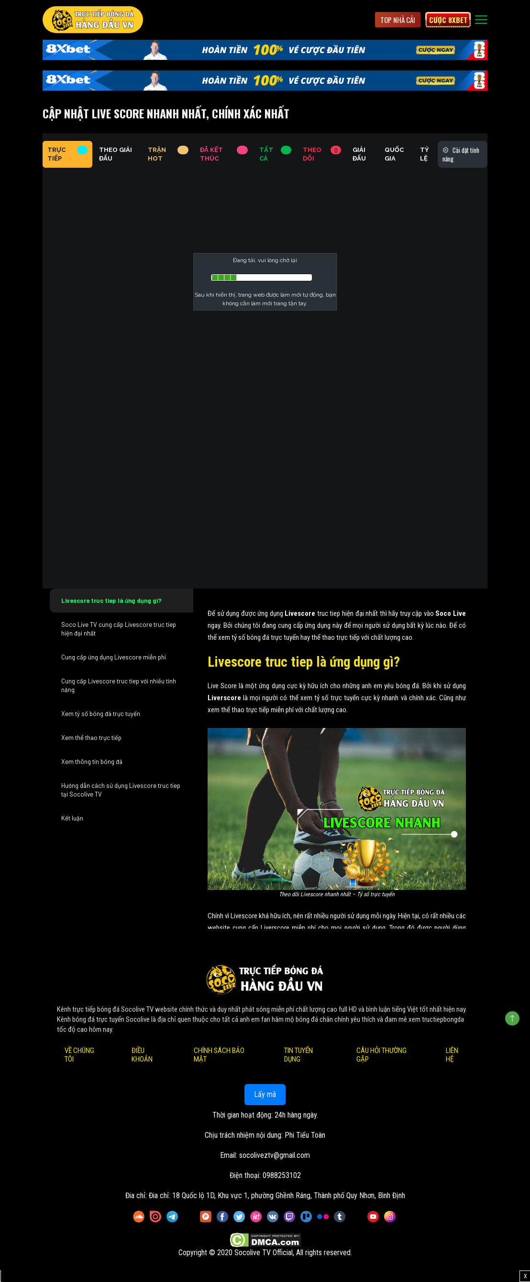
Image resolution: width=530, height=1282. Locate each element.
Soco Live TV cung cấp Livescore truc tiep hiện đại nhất (118, 629)
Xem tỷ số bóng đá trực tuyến (100, 713)
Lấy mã (265, 1094)
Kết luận (72, 818)
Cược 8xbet (448, 19)
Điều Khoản (142, 1054)
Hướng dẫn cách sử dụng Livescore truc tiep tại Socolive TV (120, 790)
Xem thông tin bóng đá (91, 761)
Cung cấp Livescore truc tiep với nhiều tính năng (118, 685)
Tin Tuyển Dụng (298, 1054)
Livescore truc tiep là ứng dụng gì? (111, 600)
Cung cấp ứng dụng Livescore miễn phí (113, 657)
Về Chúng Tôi (79, 1054)
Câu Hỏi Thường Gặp (381, 1054)
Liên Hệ (452, 1054)
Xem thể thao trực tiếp (91, 737)
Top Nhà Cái (397, 19)
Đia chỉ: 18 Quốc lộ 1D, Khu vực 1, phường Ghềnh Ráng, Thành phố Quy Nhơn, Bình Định (277, 1195)
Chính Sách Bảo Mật (219, 1054)
